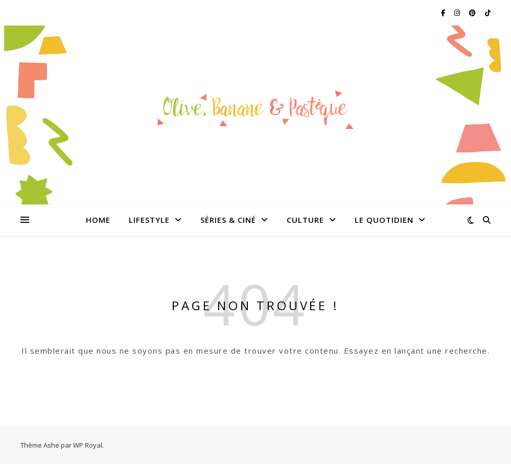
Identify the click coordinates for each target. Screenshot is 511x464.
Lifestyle (149, 220)
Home (98, 220)
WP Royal (87, 445)
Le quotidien (384, 220)
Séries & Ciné (228, 220)
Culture (305, 220)
